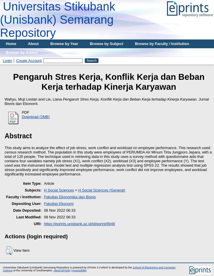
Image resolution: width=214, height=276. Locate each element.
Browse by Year (64, 44)
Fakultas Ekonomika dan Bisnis (70, 197)
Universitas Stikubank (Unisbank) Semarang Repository (57, 19)
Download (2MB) (36, 117)
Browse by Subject (106, 44)
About (33, 44)
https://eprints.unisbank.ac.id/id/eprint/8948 (79, 224)
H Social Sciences (59, 190)
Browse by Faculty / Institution (162, 44)
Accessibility (79, 270)
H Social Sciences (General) (101, 190)
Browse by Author (22, 52)
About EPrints (61, 270)
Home (11, 44)
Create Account (29, 60)
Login (7, 60)
